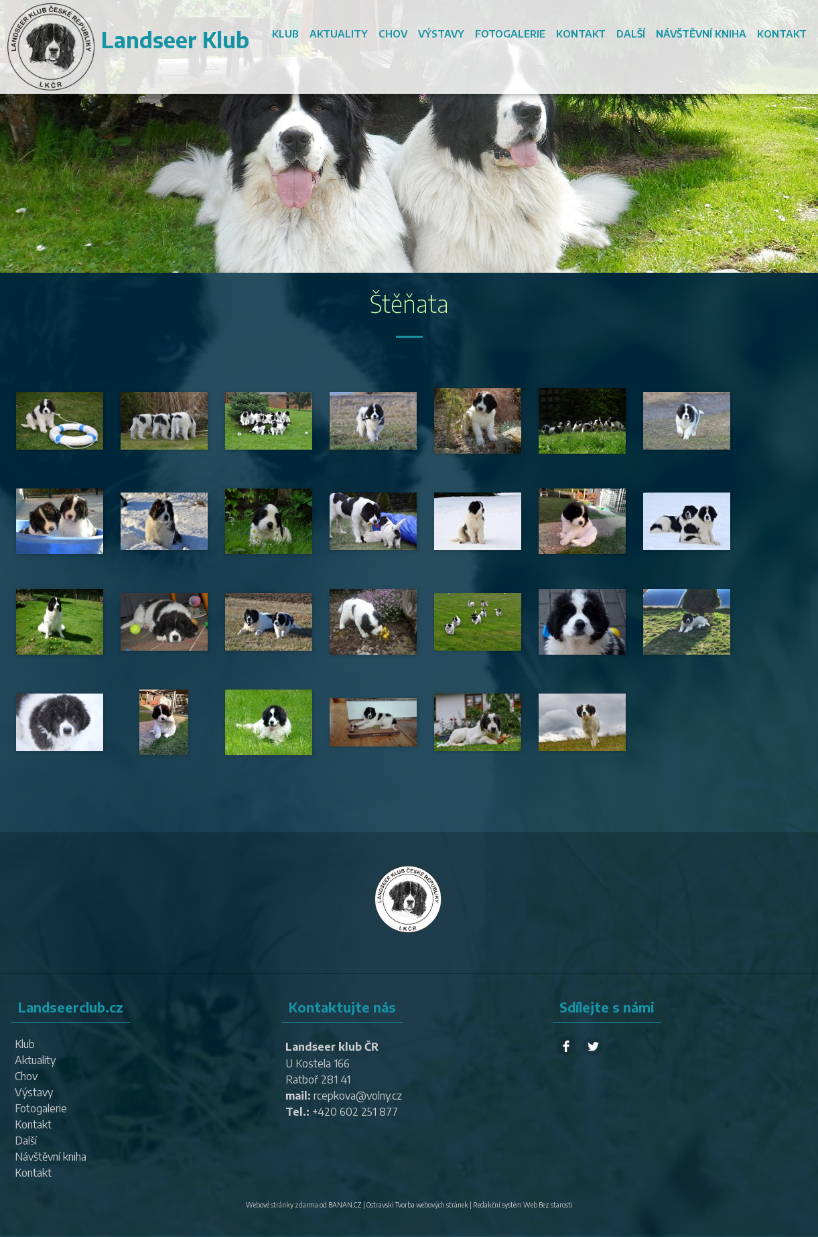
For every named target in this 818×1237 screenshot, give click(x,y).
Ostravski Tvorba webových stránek (417, 1205)
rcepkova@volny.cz (358, 1095)
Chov (393, 33)
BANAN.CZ (345, 1205)
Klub (285, 33)
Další (630, 33)
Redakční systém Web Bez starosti (523, 1205)
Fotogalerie (510, 33)
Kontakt (581, 33)
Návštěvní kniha (701, 33)
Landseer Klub (175, 39)
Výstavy (441, 33)
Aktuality (339, 33)
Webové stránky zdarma (282, 1205)
